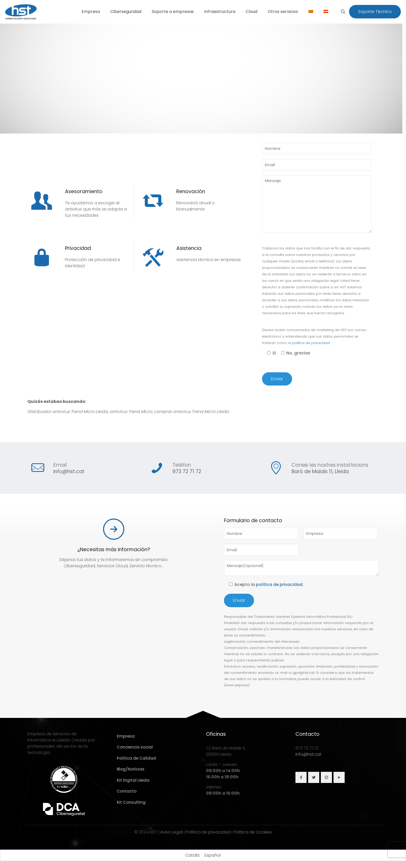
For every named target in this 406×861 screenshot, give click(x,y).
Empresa (126, 736)
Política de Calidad (136, 758)
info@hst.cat (68, 471)
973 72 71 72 (186, 471)
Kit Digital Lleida (133, 780)
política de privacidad (311, 342)
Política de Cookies (253, 832)
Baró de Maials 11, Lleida (320, 471)
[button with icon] (301, 777)
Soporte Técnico (375, 12)
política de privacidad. (279, 584)
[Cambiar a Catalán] (310, 11)
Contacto (126, 791)
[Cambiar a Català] (192, 855)
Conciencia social (135, 747)
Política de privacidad (208, 832)
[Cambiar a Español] (212, 855)
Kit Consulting (131, 802)
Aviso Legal (171, 832)
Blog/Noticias (130, 769)
